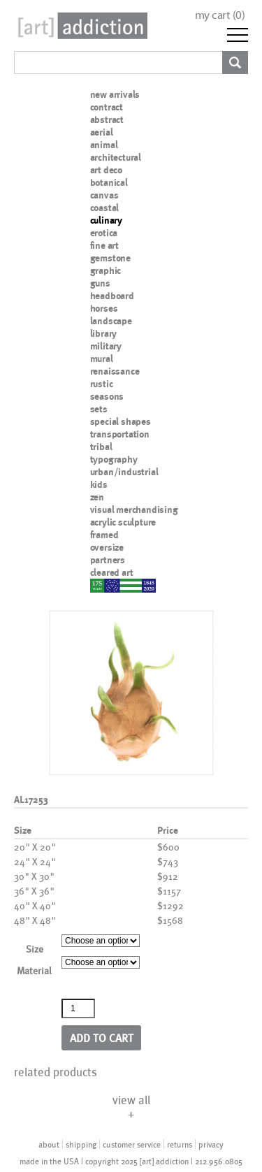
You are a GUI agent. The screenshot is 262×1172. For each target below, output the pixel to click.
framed (104, 534)
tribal (101, 446)
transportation (120, 434)
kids (99, 484)
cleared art (111, 572)
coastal (104, 207)
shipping (81, 1144)
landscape (111, 320)
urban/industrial (124, 471)
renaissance (115, 371)
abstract (107, 119)
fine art (104, 245)
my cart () (220, 15)
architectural (115, 157)
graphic (106, 270)
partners (107, 559)
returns (179, 1144)
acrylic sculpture (123, 522)
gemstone (110, 257)
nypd (100, 585)
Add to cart (101, 1037)
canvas (104, 195)
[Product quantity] (78, 1008)
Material (34, 970)
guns (100, 283)
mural (101, 358)
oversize (107, 547)
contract (106, 107)
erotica (104, 232)
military (106, 346)
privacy (211, 1144)
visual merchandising (134, 509)
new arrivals (115, 94)
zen (97, 496)
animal (104, 144)
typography (114, 459)
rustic (101, 383)
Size (34, 949)
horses (104, 308)
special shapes (120, 421)
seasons (107, 396)
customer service (132, 1144)
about (48, 1144)
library (103, 333)
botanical (109, 182)
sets (99, 408)
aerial (101, 132)
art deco (106, 169)
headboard (112, 295)
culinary (106, 220)
